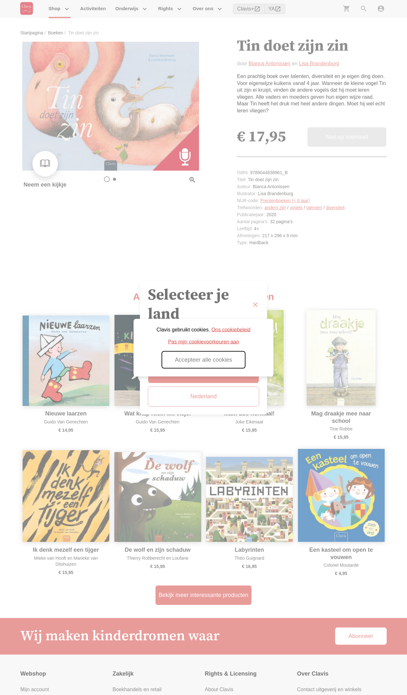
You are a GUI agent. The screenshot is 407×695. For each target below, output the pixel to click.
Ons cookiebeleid (231, 329)
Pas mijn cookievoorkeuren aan (203, 341)
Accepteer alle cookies (203, 359)
